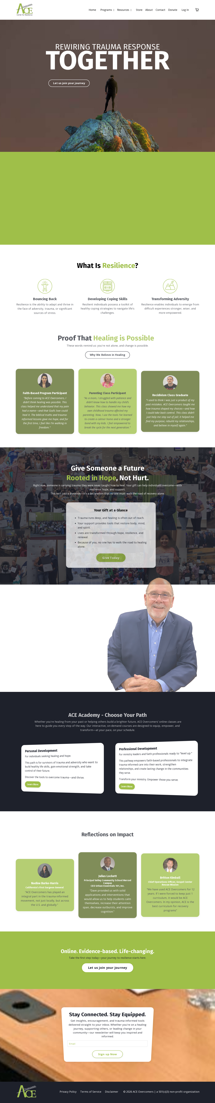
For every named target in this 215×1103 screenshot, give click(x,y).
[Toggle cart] (197, 9)
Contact (160, 10)
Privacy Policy (68, 1093)
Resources (122, 10)
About (148, 10)
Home (89, 10)
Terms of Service (90, 1093)
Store (137, 10)
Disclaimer (111, 1093)
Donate (172, 10)
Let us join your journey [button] (69, 83)
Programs (104, 10)
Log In (185, 10)
